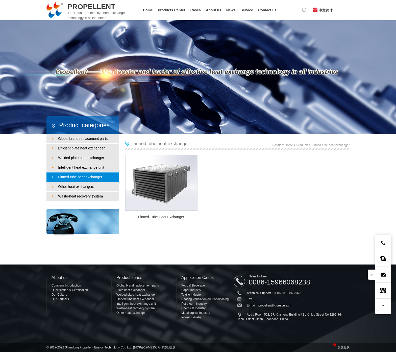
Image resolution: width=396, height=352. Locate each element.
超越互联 (343, 347)
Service (246, 10)
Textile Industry (191, 294)
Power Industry (191, 317)
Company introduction (66, 285)
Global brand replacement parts (80, 139)
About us (213, 10)
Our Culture (59, 294)
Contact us (267, 10)
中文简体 (323, 10)
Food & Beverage (193, 285)
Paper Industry (191, 290)
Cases (195, 10)
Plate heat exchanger (130, 290)
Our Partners (60, 299)
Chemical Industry (193, 308)
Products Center (171, 10)
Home (148, 10)
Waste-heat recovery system (77, 196)
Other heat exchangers (73, 187)
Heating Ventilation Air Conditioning (205, 299)
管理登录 (169, 347)
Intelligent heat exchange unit (78, 167)
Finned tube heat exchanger (77, 177)
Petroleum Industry (194, 303)
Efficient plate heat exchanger (78, 148)
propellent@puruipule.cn (274, 305)
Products (302, 145)
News (231, 10)
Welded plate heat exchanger (78, 158)
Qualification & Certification (70, 290)
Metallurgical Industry (195, 313)
